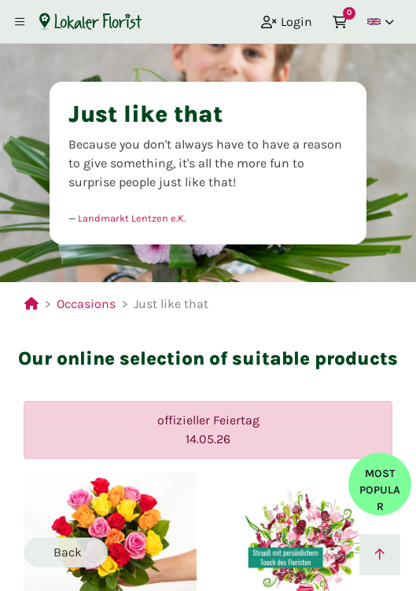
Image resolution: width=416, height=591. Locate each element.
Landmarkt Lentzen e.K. (132, 218)
